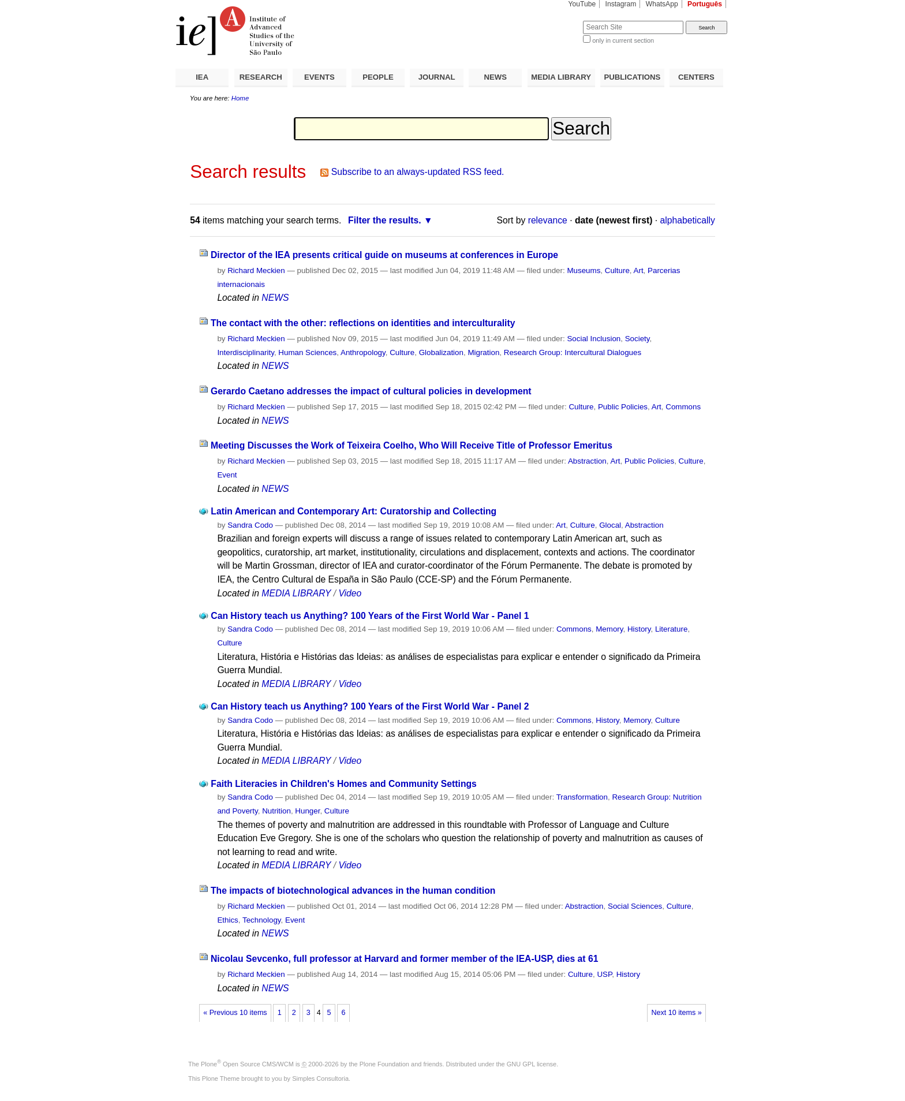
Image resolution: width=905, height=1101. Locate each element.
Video (349, 593)
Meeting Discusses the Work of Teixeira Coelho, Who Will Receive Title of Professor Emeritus (411, 445)
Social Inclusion (593, 338)
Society (637, 338)
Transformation (582, 797)
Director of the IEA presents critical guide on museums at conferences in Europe (384, 255)
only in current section (623, 40)
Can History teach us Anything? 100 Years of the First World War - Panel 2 (370, 706)
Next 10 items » (676, 1013)
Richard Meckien (256, 270)
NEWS (495, 77)
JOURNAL (436, 77)
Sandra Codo (250, 525)
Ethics (227, 920)
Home (240, 98)
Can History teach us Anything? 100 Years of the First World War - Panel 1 (370, 616)
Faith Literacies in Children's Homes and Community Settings (344, 784)
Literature (671, 629)
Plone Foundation (384, 1064)
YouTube (582, 4)
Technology (261, 920)
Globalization (441, 352)
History (639, 629)
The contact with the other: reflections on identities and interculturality (363, 323)
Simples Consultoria (320, 1078)
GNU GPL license (531, 1064)
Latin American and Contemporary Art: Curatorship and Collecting (353, 511)
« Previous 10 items (235, 1013)
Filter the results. (384, 220)
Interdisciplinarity (245, 352)
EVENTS (319, 77)
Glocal (610, 525)
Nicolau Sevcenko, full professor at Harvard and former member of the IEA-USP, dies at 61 (404, 959)
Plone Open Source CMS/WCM (247, 1064)
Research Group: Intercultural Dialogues (572, 352)
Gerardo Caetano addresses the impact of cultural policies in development (371, 391)
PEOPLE (378, 77)
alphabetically (687, 220)
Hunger (307, 811)
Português (704, 4)
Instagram (621, 4)
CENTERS (696, 77)
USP (604, 974)
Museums (583, 270)
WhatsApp (662, 4)
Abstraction (587, 461)
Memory (609, 629)
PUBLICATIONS (632, 77)
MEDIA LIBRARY (561, 77)
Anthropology (363, 352)
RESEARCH (261, 77)
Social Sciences (635, 906)
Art (639, 270)
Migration (483, 352)
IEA (202, 77)
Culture (617, 270)
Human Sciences (307, 352)
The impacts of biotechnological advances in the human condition (353, 890)
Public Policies (623, 406)
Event (227, 475)
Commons (683, 406)
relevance (547, 220)
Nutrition (276, 811)
